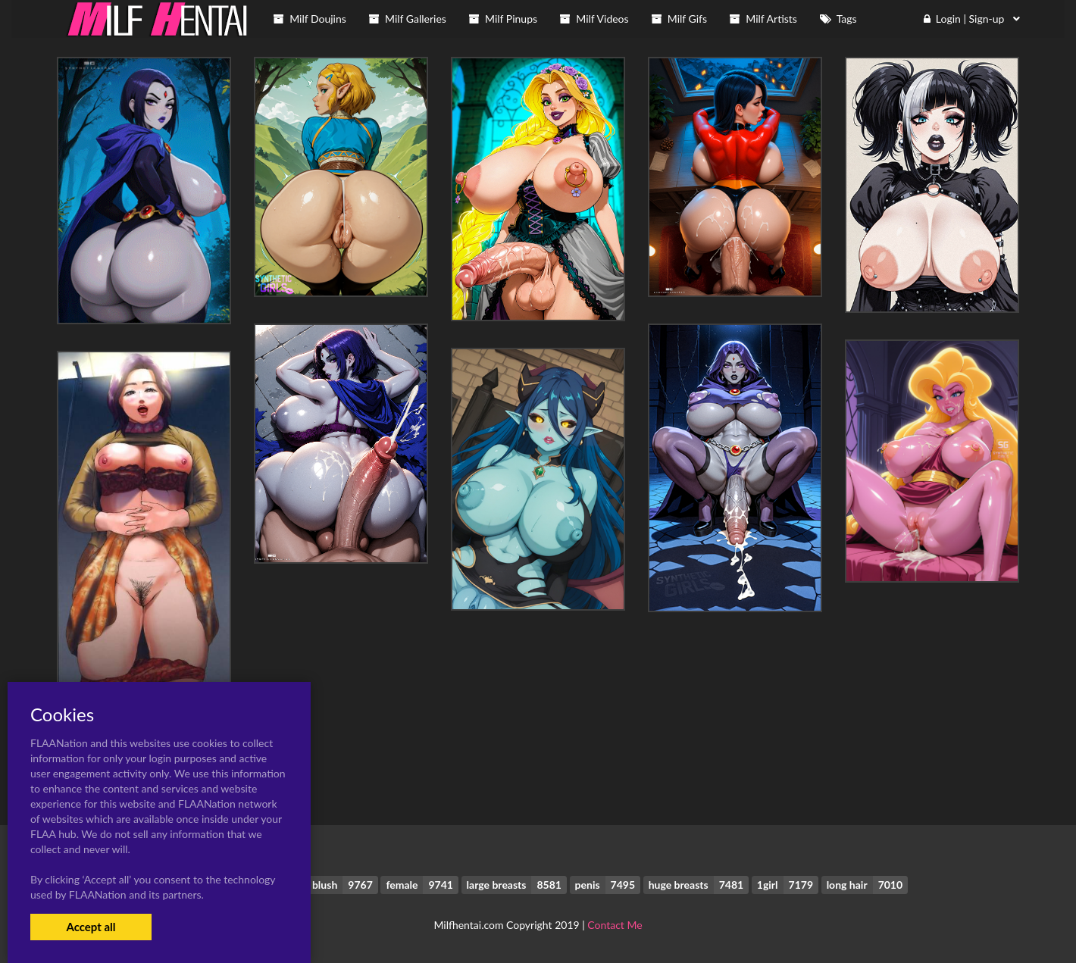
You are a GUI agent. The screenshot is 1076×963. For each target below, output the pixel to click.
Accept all (90, 926)
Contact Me (614, 924)
